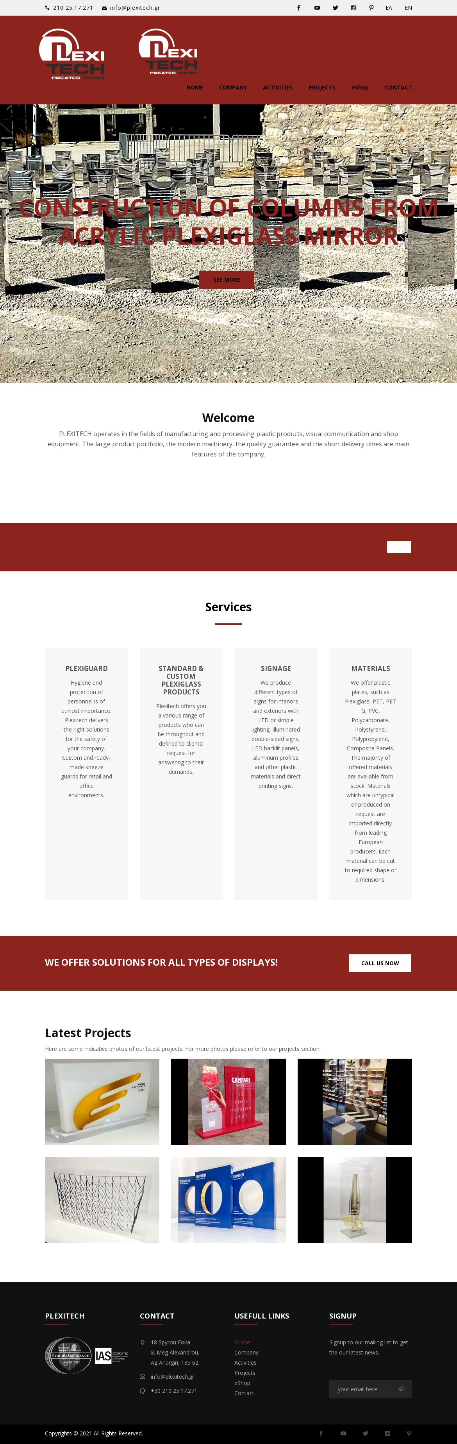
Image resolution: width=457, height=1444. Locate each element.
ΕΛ (389, 7)
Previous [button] (57, 240)
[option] (228, 240)
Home (195, 87)
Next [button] (400, 240)
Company (233, 87)
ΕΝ (408, 7)
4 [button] (235, 374)
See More (226, 279)
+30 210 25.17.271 (174, 1390)
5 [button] (245, 374)
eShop (360, 87)
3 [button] (225, 374)
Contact (398, 87)
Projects (322, 87)
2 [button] (216, 374)
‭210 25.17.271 (73, 7)
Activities (278, 87)
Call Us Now (380, 963)
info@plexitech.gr (135, 7)
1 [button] (206, 374)
